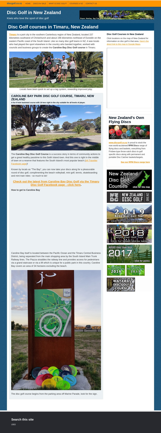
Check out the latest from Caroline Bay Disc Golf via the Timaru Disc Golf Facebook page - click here (56, 183)
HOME (28, 4)
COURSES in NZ (76, 4)
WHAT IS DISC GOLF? (58, 4)
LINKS (13, 424)
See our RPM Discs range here (135, 162)
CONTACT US (91, 4)
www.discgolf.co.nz (118, 142)
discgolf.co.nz (14, 3)
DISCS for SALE (39, 4)
